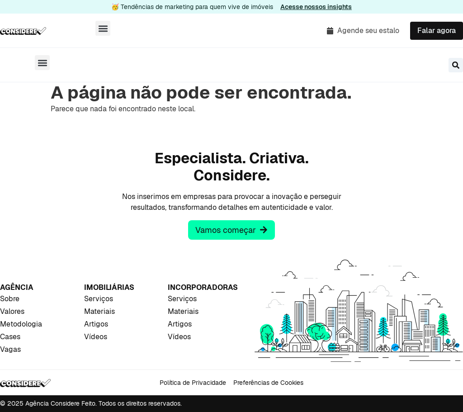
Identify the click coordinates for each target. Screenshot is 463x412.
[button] (102, 28)
